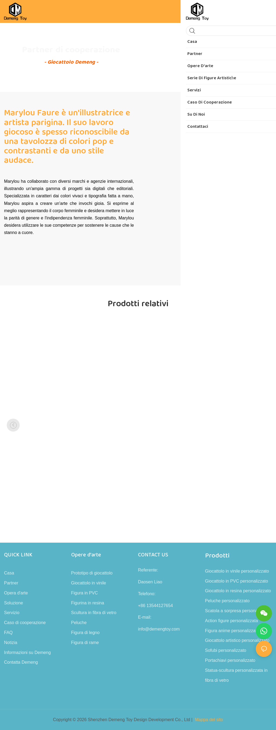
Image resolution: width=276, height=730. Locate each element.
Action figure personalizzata (231, 620)
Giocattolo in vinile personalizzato (237, 571)
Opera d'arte (16, 593)
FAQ (8, 632)
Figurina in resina (87, 603)
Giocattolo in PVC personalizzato (236, 581)
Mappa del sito (209, 719)
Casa (9, 573)
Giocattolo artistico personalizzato (237, 640)
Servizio (11, 612)
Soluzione (13, 603)
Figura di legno (85, 632)
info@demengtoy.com (159, 629)
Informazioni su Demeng (27, 652)
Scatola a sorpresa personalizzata (237, 610)
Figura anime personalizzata (232, 630)
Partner (11, 583)
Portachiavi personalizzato (230, 660)
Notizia (10, 642)
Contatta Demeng (21, 662)
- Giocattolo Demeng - (71, 62)
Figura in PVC (84, 593)
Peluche (79, 622)
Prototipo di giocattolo (92, 573)
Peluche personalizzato (227, 600)
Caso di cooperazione (25, 622)
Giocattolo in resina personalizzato (238, 590)
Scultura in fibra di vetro (93, 612)
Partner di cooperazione (71, 50)
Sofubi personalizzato (225, 650)
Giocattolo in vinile (88, 583)
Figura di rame (85, 642)
